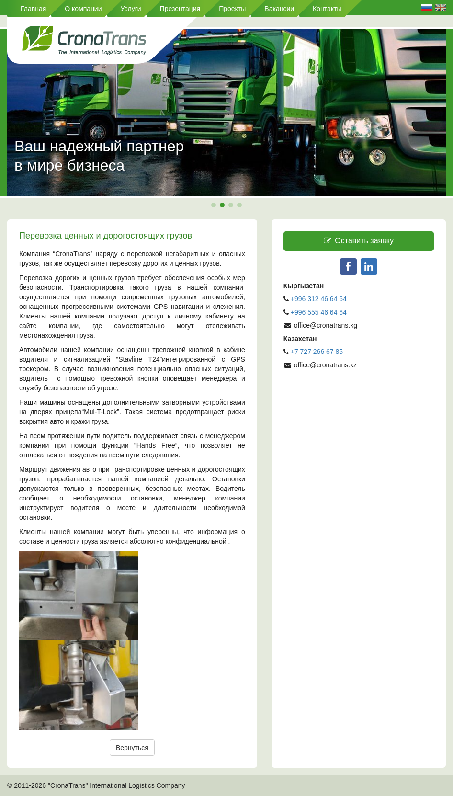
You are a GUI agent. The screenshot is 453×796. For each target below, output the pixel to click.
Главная (33, 8)
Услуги (131, 8)
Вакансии (279, 8)
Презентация (180, 8)
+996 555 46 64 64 (320, 312)
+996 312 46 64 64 (319, 299)
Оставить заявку (359, 241)
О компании (83, 8)
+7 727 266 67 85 (317, 351)
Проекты (232, 8)
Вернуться (132, 747)
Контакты (327, 8)
